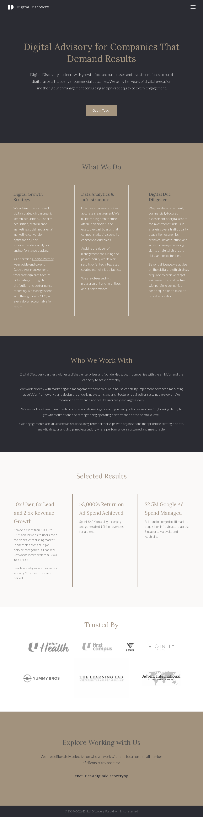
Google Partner (42, 259)
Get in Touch (101, 110)
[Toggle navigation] (193, 7)
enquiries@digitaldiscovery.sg (101, 775)
